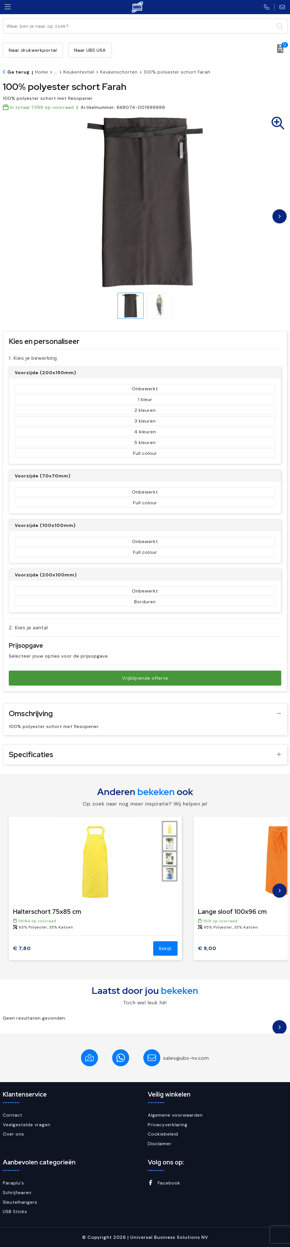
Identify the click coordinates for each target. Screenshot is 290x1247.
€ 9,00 (207, 948)
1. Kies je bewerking (33, 358)
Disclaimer (160, 1144)
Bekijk (165, 948)
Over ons (13, 1134)
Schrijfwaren (17, 1193)
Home (41, 72)
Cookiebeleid (163, 1134)
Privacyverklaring (167, 1125)
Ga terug (18, 72)
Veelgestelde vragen (26, 1125)
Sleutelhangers (20, 1202)
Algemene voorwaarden (175, 1115)
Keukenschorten (119, 72)
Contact (12, 1115)
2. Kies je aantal (28, 627)
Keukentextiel (78, 72)
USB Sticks (15, 1211)
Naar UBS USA (90, 50)
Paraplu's (13, 1183)
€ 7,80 (22, 948)
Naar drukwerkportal (33, 50)
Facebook (164, 1183)
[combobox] (139, 26)
